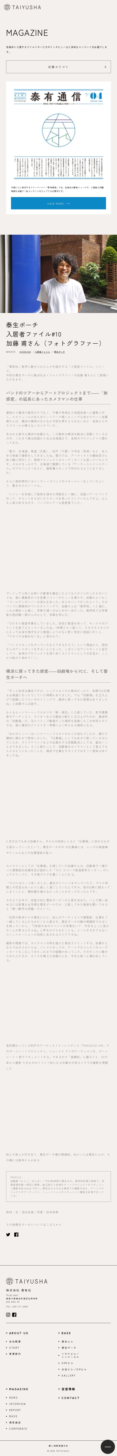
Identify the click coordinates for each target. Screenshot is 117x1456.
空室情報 (68, 1389)
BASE (66, 1333)
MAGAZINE (19, 1389)
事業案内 (15, 1353)
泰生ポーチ (59, 351)
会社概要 (15, 1341)
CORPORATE (18, 1428)
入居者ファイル (42, 351)
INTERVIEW (25, 351)
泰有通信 (15, 1422)
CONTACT (71, 1398)
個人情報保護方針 (58, 1446)
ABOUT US (19, 1333)
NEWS (13, 1397)
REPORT (15, 1410)
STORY (14, 1347)
